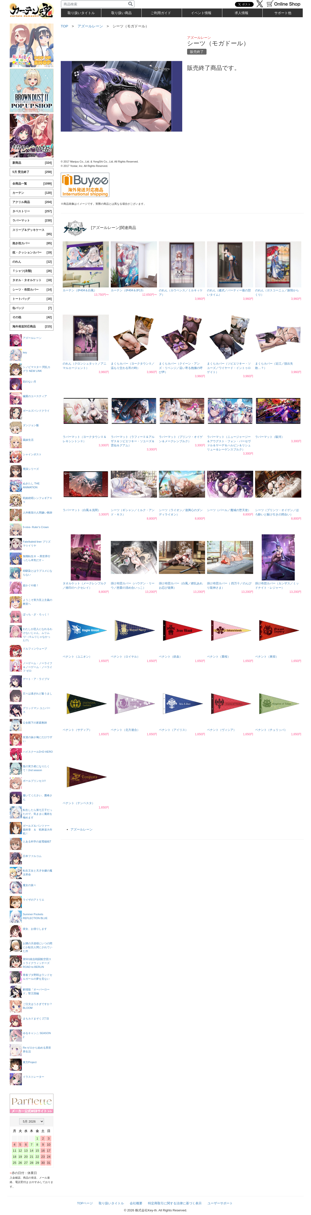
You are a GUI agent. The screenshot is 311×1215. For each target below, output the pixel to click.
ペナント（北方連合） (125, 730)
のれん (32, 262)
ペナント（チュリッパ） (271, 730)
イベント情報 (201, 13)
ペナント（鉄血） (170, 656)
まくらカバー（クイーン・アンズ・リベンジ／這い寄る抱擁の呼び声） (181, 368)
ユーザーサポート (220, 1203)
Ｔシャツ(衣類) (32, 271)
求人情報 (241, 13)
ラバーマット (32, 221)
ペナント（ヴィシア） (221, 730)
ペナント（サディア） (77, 730)
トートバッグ (32, 299)
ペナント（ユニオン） (77, 656)
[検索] (130, 4)
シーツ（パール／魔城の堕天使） (229, 510)
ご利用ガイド (161, 13)
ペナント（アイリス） (173, 730)
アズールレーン (90, 26)
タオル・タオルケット (32, 280)
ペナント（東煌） (266, 656)
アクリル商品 (32, 202)
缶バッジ (32, 308)
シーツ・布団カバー (32, 290)
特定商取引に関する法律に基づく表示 (175, 1203)
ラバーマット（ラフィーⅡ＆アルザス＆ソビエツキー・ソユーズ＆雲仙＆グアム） (133, 441)
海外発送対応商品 (32, 327)
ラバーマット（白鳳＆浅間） (82, 510)
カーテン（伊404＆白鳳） (80, 290)
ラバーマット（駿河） (269, 437)
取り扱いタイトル (111, 1203)
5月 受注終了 (32, 172)
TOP (64, 26)
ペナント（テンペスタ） (79, 803)
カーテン (32, 193)
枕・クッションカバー (32, 253)
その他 (32, 317)
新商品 (32, 163)
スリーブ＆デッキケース (32, 232)
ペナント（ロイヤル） (125, 656)
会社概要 (136, 1203)
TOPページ (85, 1203)
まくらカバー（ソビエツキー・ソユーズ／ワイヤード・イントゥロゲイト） (229, 368)
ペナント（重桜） (218, 656)
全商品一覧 (32, 184)
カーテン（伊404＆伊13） (128, 290)
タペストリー (32, 211)
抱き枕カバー (32, 243)
